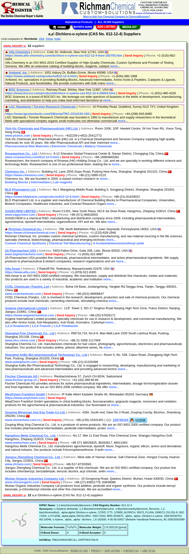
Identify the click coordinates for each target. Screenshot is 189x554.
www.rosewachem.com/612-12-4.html (32, 157)
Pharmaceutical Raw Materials (27, 146)
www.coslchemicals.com (23, 293)
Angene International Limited (26, 308)
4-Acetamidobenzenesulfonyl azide (118, 243)
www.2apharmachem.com (24, 254)
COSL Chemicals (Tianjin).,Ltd (27, 286)
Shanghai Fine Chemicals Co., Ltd (29, 333)
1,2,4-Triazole (41, 326)
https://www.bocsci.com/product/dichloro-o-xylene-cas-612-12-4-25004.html (60, 93)
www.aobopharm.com (21, 362)
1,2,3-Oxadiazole (17, 326)
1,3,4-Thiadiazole (65, 326)
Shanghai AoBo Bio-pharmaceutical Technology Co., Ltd (46, 355)
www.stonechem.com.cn (23, 420)
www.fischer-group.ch (21, 380)
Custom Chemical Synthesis (25, 243)
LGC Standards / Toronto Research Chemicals (42, 106)
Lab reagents (62, 182)
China (49, 38)
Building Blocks (16, 182)
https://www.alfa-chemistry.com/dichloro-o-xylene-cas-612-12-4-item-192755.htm (63, 55)
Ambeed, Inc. (18, 72)
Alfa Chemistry (19, 52)
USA (41, 38)
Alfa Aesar (12, 268)
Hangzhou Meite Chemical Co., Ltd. (30, 435)
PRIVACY (96, 551)
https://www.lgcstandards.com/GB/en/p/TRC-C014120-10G (47, 114)
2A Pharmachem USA (20, 250)
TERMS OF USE (79, 551)
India (57, 38)
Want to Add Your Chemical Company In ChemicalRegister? (116, 16)
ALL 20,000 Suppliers (111, 22)
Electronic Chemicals (67, 146)
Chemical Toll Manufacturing (69, 243)
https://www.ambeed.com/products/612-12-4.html (41, 76)
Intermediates (41, 182)
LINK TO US (148, 551)
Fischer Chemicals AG (21, 376)
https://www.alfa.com (20, 272)
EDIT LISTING (112, 551)
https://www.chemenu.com (24, 175)
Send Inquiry (134, 55)
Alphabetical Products (79, 22)
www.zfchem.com (18, 464)
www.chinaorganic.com (22, 482)
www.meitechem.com (20, 442)
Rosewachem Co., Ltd (21, 153)
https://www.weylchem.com (25, 398)
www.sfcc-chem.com (20, 340)
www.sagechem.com (20, 214)
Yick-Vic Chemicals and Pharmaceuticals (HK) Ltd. (41, 128)
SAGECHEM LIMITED (20, 211)
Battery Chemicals (98, 146)
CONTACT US (131, 551)
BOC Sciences (19, 89)
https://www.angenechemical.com (29, 315)
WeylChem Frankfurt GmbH (25, 394)
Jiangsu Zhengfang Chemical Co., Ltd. (33, 457)
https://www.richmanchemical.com (30, 232)
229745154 (130, 420)
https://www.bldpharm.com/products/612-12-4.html (42, 196)
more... (115, 66)
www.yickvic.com (17, 135)
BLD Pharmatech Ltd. (20, 189)
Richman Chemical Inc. (25, 229)
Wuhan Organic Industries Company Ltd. (34, 478)
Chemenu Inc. (15, 171)
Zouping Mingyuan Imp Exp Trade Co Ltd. (35, 412)
